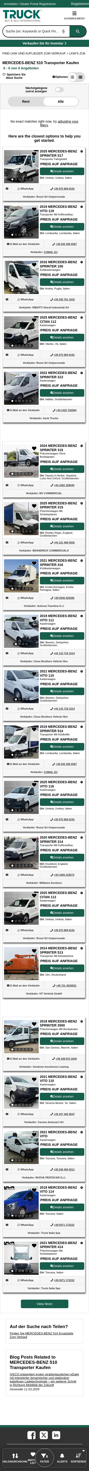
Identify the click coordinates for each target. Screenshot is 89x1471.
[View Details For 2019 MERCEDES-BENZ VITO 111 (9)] (21, 631)
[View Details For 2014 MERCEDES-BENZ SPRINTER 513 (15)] (21, 979)
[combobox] (44, 31)
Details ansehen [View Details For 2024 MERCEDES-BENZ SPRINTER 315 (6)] (62, 469)
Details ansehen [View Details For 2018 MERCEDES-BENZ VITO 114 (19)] (62, 1207)
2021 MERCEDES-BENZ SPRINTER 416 (58, 563)
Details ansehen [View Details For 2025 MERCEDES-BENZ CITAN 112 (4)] (62, 337)
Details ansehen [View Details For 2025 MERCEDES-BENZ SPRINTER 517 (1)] (62, 171)
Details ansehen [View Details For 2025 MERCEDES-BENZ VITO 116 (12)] (62, 802)
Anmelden (11, 4)
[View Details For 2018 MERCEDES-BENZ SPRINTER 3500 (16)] (21, 1036)
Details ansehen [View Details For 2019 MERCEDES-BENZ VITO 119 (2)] (62, 226)
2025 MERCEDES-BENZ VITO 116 (58, 784)
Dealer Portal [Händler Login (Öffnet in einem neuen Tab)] (29, 4)
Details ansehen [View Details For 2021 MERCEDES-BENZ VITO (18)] (62, 1152)
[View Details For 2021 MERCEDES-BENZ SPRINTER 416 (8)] (21, 575)
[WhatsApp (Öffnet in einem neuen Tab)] (27, 188)
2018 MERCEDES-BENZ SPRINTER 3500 (58, 1023)
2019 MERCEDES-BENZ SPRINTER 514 (58, 729)
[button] (60, 76)
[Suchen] (78, 31)
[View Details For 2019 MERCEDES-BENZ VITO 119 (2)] (21, 222)
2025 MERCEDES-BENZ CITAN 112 (58, 320)
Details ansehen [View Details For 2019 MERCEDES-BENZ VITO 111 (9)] (62, 636)
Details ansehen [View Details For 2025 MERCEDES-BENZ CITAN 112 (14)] (62, 913)
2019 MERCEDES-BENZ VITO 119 (58, 209)
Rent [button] (25, 101)
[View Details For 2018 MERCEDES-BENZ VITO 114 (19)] (21, 1202)
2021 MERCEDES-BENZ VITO (58, 1134)
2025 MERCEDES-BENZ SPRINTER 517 (58, 153)
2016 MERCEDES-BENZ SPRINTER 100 (58, 264)
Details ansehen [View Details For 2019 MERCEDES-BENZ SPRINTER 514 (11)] (62, 746)
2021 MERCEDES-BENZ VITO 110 (58, 673)
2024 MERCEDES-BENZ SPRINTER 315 (58, 448)
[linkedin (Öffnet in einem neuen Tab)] (56, 1435)
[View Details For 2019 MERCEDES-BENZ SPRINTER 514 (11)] (21, 742)
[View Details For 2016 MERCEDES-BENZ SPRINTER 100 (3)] (21, 277)
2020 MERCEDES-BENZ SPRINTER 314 (58, 839)
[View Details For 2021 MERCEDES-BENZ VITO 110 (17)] (21, 1092)
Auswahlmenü (74, 15)
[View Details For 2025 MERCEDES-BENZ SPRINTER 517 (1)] (21, 166)
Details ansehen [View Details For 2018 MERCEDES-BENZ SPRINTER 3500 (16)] (62, 1041)
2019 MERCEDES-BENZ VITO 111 (58, 618)
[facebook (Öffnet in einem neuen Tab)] (31, 1435)
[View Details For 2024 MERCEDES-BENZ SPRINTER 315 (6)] (21, 461)
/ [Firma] (30, 4)
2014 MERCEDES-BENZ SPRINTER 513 (58, 950)
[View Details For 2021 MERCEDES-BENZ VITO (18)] (21, 1147)
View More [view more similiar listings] (44, 1304)
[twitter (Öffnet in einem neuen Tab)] (43, 1435)
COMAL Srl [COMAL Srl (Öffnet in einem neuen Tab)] (51, 252)
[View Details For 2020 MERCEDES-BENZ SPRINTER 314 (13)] (21, 852)
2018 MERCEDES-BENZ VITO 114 (58, 1190)
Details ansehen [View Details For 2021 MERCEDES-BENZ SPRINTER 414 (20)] (62, 1266)
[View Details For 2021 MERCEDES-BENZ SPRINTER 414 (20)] (21, 1258)
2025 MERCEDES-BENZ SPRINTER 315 (58, 505)
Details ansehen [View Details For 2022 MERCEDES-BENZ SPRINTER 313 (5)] (62, 393)
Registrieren (47, 4)
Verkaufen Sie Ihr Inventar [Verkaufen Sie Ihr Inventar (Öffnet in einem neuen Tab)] (55, 44)
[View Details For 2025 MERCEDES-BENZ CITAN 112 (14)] (21, 908)
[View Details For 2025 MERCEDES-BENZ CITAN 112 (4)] (21, 332)
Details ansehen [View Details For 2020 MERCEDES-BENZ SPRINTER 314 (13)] (62, 857)
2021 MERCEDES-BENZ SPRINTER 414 (58, 1245)
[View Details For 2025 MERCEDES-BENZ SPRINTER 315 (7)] (21, 518)
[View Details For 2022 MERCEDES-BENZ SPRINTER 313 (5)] (21, 388)
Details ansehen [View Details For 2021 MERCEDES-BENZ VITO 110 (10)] (62, 691)
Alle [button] (61, 101)
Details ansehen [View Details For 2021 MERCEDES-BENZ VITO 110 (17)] (62, 1096)
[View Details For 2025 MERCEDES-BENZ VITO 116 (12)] (21, 797)
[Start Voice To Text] (63, 31)
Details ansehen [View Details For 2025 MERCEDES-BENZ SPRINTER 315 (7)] (62, 526)
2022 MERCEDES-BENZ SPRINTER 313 (58, 375)
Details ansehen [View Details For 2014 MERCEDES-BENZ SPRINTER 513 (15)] (62, 968)
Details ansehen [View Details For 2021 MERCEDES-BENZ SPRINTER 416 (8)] (62, 580)
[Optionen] (81, 151)
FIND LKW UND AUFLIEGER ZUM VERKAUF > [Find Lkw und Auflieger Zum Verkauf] (35, 53)
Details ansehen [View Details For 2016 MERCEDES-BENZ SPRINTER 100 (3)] (62, 282)
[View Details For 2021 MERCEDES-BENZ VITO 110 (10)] (21, 686)
